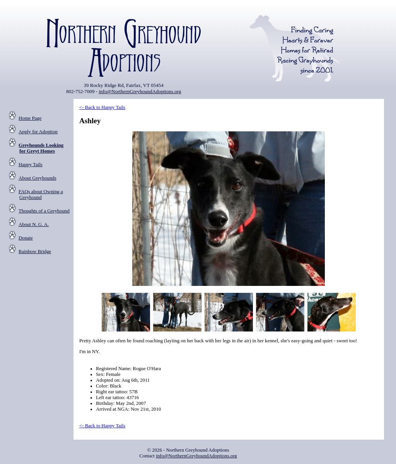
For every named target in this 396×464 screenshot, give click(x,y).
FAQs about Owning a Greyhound (41, 194)
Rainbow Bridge (35, 251)
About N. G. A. (34, 224)
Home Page (30, 118)
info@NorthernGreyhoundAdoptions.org (140, 91)
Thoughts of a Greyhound (44, 211)
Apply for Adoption (38, 131)
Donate (26, 238)
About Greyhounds (37, 178)
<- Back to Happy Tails (102, 107)
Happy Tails (31, 164)
